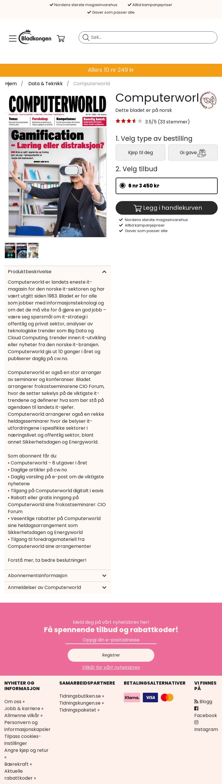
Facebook (205, 712)
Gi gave (193, 152)
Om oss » (14, 701)
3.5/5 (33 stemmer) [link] (167, 121)
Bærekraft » (18, 764)
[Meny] (11, 38)
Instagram (206, 726)
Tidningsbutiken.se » (81, 696)
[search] (148, 37)
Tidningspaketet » (79, 710)
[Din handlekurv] (65, 38)
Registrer (111, 655)
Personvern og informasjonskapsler (27, 726)
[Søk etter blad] (86, 37)
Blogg (203, 701)
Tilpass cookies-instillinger (22, 740)
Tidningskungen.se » (81, 703)
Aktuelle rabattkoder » (20, 774)
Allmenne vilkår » (23, 715)
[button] (129, 121)
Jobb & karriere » (23, 708)
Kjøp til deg (140, 152)
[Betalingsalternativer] (149, 697)
